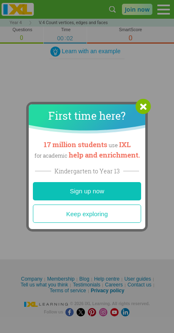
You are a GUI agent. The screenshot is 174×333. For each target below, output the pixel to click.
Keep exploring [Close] (87, 213)
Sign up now (87, 191)
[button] (143, 106)
